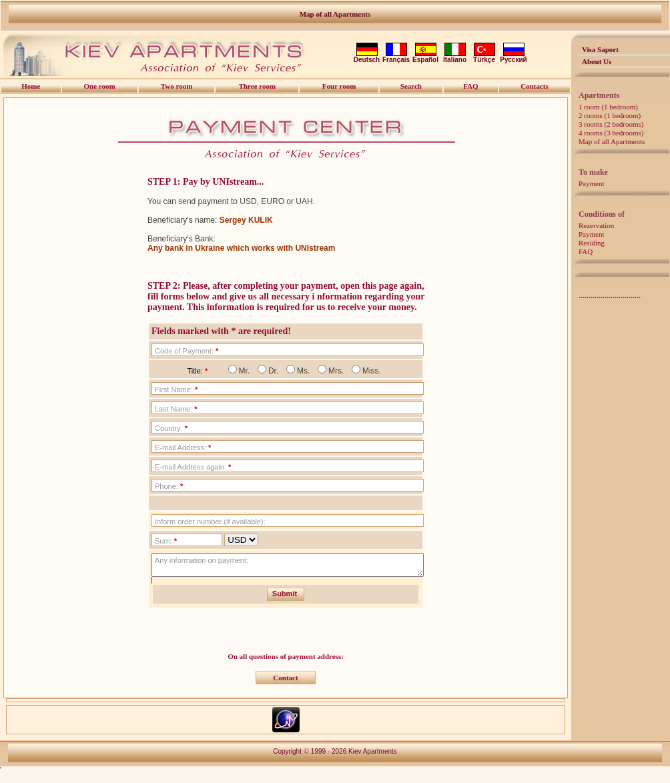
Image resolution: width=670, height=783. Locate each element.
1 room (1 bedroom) (608, 107)
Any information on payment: (201, 560)
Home (30, 86)
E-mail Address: (183, 448)
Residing (592, 243)
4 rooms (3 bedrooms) (611, 133)
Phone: (169, 486)
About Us (596, 61)
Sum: (166, 541)
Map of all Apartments (335, 14)
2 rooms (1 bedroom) (610, 115)
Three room (257, 86)
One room (99, 86)
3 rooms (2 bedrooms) (611, 124)
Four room (339, 86)
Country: (171, 428)
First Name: (176, 389)
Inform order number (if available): (210, 522)
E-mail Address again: (193, 467)
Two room (177, 86)
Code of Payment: (186, 351)
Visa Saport (600, 49)
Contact (285, 682)
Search (411, 86)
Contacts (535, 86)
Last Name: (176, 409)
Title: (197, 371)
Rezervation (596, 225)
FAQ (586, 251)
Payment (592, 183)
